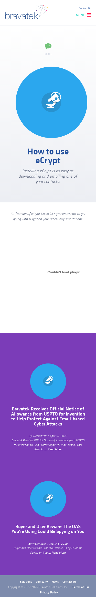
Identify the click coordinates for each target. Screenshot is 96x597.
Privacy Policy (49, 592)
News (55, 582)
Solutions (26, 582)
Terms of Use (80, 587)
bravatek (27, 13)
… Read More (53, 449)
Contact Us (85, 8)
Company (42, 582)
